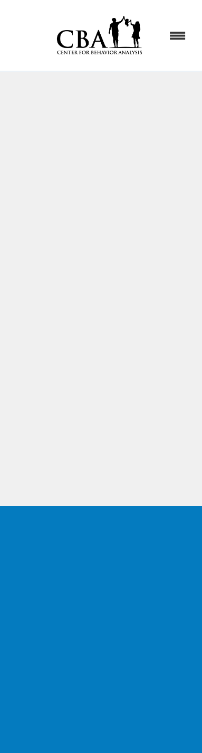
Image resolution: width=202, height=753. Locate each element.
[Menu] (178, 35)
